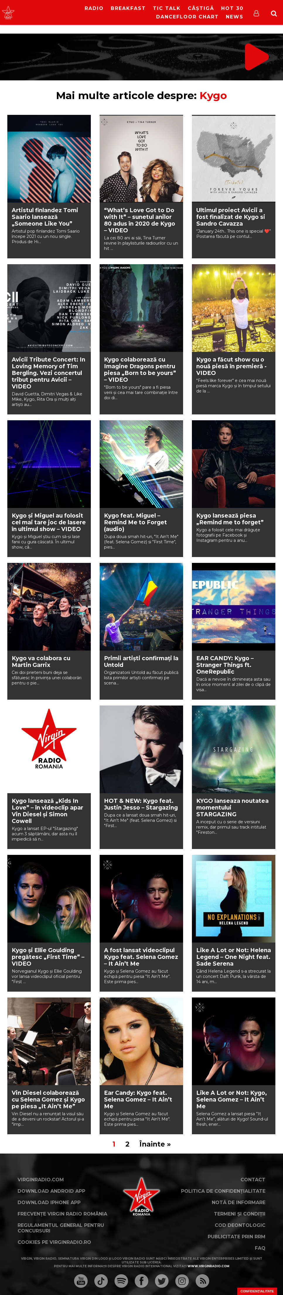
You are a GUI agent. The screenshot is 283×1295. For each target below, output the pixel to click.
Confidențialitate (257, 1291)
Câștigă (201, 8)
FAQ (260, 1248)
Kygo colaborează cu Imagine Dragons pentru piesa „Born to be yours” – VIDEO (140, 369)
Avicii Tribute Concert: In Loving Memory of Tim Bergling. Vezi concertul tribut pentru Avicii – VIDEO (48, 373)
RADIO (94, 8)
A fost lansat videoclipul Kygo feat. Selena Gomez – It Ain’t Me (141, 957)
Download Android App (51, 1191)
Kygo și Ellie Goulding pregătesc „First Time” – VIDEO (48, 957)
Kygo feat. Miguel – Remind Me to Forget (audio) (135, 522)
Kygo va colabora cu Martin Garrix (41, 661)
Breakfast (128, 8)
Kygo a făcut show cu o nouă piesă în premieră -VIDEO (231, 366)
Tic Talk (167, 8)
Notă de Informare (238, 1202)
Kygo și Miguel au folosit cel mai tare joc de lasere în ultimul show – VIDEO (49, 522)
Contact (253, 1179)
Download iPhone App (49, 1202)
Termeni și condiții (239, 1214)
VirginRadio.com (41, 1179)
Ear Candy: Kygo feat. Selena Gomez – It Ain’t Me (138, 1100)
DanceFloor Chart (187, 17)
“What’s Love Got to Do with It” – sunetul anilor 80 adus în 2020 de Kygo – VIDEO (139, 220)
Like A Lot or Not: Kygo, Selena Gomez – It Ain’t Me (231, 1100)
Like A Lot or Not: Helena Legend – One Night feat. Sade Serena (233, 957)
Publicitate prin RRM (236, 1236)
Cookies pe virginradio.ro (54, 1242)
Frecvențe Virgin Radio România (62, 1214)
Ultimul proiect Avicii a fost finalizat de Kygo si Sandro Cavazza (230, 217)
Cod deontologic (240, 1225)
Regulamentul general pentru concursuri (61, 1228)
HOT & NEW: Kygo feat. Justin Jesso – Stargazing (141, 804)
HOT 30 (232, 8)
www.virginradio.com (208, 1266)
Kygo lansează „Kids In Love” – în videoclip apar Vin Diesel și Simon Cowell (47, 811)
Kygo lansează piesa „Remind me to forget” (230, 519)
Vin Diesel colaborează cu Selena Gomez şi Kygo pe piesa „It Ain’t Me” (48, 1100)
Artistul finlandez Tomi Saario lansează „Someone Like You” (45, 217)
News (234, 17)
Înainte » (155, 1144)
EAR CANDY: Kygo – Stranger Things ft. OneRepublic (225, 665)
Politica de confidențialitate (223, 1191)
